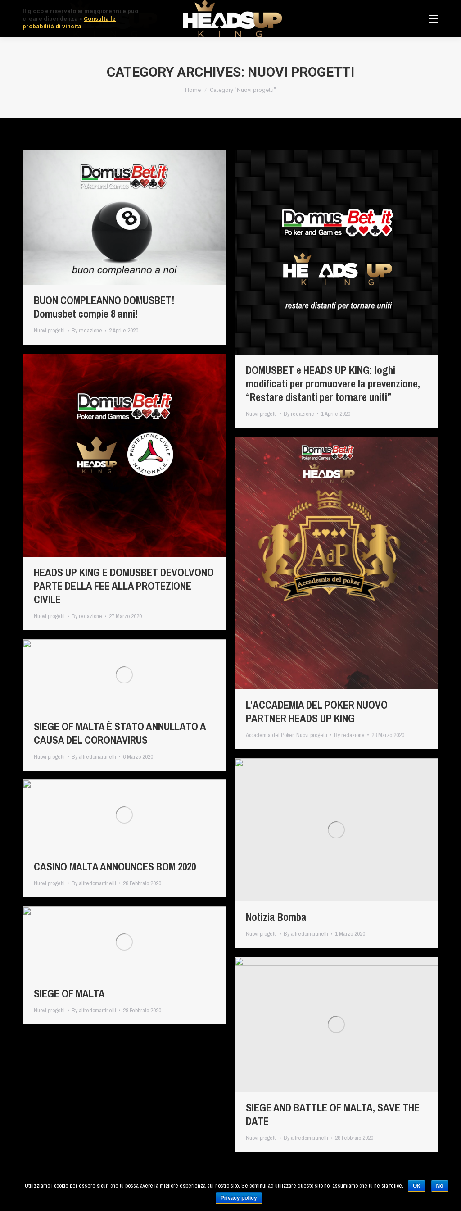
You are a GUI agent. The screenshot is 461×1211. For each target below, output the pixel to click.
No (439, 1186)
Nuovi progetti (49, 330)
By (87, 330)
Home (193, 89)
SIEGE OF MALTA (69, 994)
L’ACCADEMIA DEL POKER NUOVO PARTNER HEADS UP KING (317, 711)
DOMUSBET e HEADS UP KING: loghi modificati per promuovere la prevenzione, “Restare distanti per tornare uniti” (333, 384)
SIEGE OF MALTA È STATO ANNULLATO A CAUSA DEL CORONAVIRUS (120, 733)
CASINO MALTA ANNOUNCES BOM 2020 (115, 867)
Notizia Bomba (276, 917)
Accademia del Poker (270, 735)
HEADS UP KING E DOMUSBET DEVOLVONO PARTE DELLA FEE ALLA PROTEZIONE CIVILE (124, 586)
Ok (416, 1186)
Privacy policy (239, 1198)
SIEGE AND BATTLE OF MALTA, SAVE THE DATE (333, 1114)
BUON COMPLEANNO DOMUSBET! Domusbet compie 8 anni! (104, 307)
